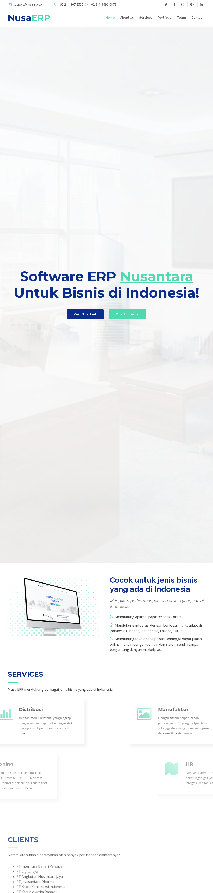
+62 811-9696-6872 (102, 4)
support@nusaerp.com (29, 4)
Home (110, 17)
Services (145, 17)
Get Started (85, 314)
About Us (127, 17)
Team (181, 17)
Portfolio (164, 17)
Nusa (29, 17)
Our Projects (127, 314)
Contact (197, 17)
